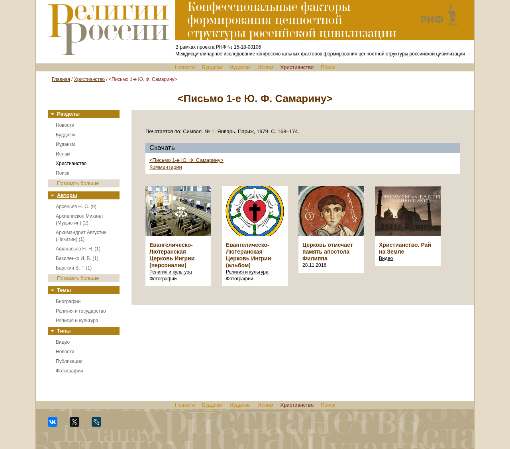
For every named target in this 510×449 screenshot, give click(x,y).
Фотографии (69, 371)
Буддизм (212, 67)
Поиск (328, 67)
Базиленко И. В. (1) (77, 258)
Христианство (297, 67)
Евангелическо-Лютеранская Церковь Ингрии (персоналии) (171, 255)
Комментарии (165, 167)
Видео (63, 342)
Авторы (67, 195)
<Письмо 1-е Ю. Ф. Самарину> (186, 160)
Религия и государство (81, 311)
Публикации (69, 361)
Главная (61, 79)
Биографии (68, 301)
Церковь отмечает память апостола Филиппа (327, 252)
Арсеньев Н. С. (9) (76, 206)
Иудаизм (240, 67)
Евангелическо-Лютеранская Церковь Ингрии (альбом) (248, 255)
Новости (185, 67)
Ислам (265, 67)
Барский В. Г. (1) (74, 268)
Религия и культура (77, 320)
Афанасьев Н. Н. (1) (78, 249)
